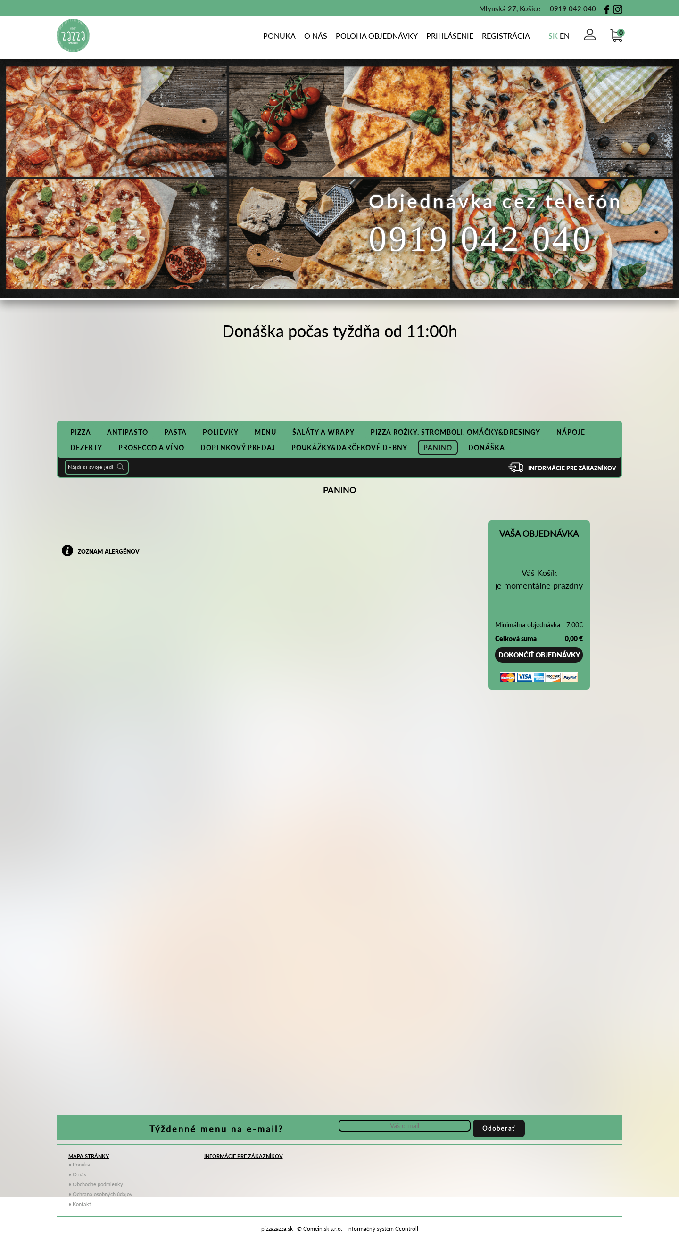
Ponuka (279, 35)
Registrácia (506, 35)
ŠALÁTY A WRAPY (323, 432)
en (565, 35)
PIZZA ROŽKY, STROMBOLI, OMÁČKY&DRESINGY (455, 432)
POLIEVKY (221, 432)
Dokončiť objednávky (539, 655)
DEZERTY (86, 447)
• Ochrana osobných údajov (100, 1194)
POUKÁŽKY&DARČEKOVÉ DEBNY (349, 447)
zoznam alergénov (109, 551)
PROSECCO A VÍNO (151, 447)
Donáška (486, 447)
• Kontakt (79, 1204)
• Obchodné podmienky (95, 1184)
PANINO (437, 447)
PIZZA (80, 432)
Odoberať (498, 1128)
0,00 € (574, 638)
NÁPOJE (570, 432)
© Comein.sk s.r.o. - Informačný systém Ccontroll (357, 1228)
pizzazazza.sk (277, 1228)
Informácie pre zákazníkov (572, 468)
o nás (315, 35)
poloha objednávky (377, 35)
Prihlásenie (449, 35)
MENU (265, 432)
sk (553, 35)
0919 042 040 (568, 8)
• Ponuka (79, 1164)
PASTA (175, 432)
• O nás (77, 1174)
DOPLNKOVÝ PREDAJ (237, 447)
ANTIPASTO (127, 432)
